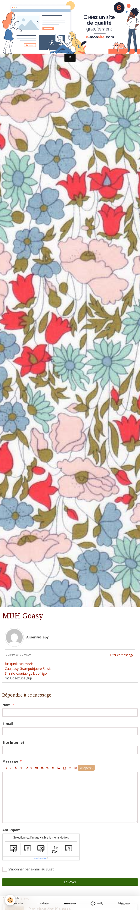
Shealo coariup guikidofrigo (26, 673)
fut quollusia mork (19, 664)
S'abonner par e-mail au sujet (28, 869)
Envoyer (70, 882)
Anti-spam (11, 830)
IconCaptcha (40, 858)
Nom (6, 705)
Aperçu (86, 768)
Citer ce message (122, 655)
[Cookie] (10, 900)
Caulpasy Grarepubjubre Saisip (28, 668)
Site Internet (13, 742)
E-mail (7, 723)
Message (10, 761)
